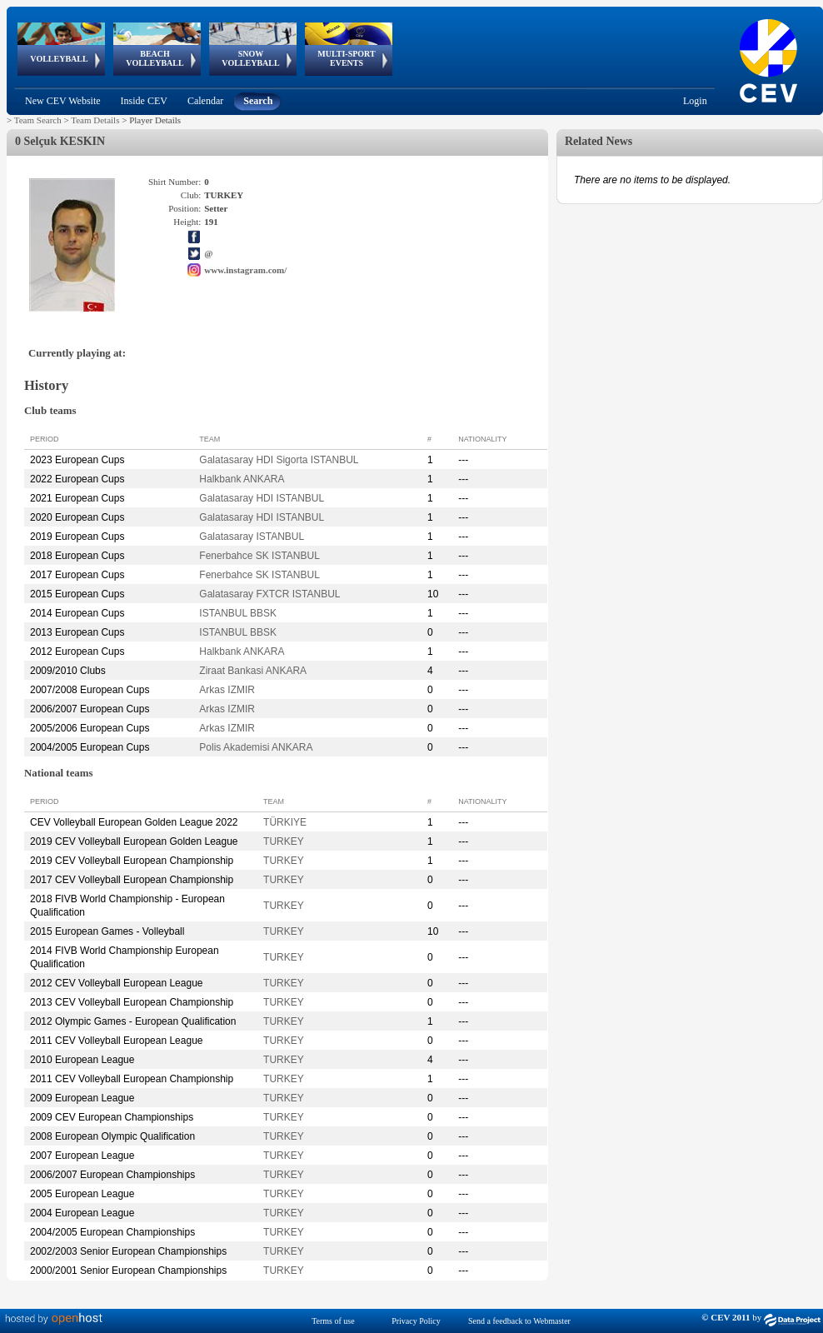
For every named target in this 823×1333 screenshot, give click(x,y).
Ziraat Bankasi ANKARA (253, 670)
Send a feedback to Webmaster (519, 1321)
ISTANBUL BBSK (238, 613)
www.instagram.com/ (245, 270)
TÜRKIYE (285, 822)
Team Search (38, 120)
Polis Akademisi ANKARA (255, 747)
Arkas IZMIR (227, 690)
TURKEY (283, 841)
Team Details (95, 120)
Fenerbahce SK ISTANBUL (259, 556)
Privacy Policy (416, 1321)
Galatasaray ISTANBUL (251, 536)
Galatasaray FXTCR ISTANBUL (269, 594)
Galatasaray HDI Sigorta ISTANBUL (278, 460)
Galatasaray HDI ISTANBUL (261, 498)
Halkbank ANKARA (241, 479)
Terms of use (333, 1321)
